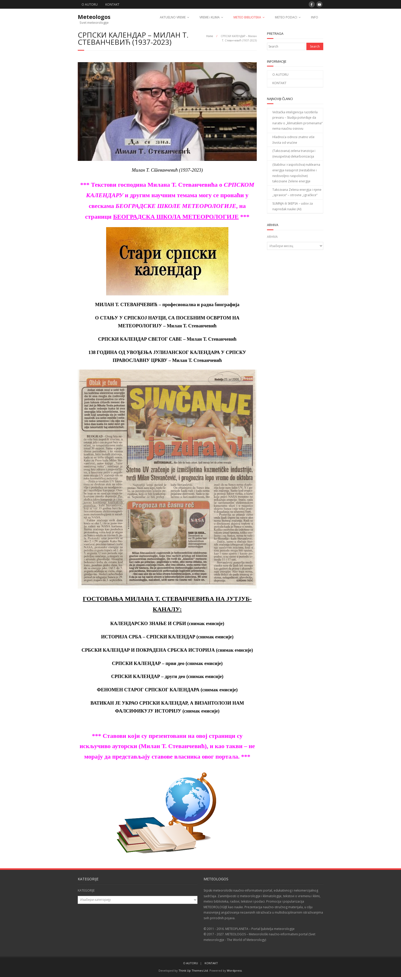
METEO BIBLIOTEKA (247, 17)
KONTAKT (112, 4)
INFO (314, 17)
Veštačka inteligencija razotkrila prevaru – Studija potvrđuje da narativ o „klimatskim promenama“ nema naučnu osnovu (297, 120)
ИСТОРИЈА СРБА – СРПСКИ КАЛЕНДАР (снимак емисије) (167, 636)
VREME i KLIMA (209, 17)
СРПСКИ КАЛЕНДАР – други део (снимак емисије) (167, 676)
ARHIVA (272, 237)
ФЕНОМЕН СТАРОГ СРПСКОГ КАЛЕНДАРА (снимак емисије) (167, 689)
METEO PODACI (286, 17)
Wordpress (234, 970)
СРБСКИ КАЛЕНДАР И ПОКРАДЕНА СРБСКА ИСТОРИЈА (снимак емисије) (167, 650)
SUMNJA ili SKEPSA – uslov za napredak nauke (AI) (292, 206)
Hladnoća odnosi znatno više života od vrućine (293, 140)
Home (209, 36)
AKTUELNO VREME (173, 17)
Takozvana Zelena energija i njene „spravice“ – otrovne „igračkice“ (296, 192)
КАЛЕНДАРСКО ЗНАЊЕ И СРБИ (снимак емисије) (167, 623)
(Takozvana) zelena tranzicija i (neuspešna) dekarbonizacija (293, 154)
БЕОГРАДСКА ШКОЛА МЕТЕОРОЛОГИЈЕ (176, 216)
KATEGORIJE (86, 890)
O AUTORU (90, 4)
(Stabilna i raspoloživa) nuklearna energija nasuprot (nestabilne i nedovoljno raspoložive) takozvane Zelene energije (296, 172)
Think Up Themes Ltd (193, 970)
